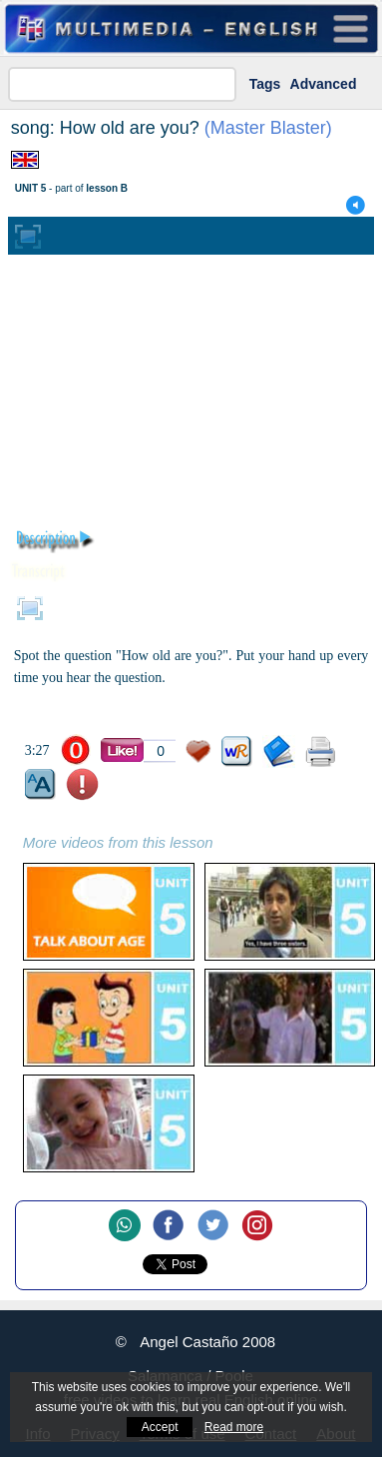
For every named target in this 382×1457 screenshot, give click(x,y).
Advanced (323, 84)
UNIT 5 (31, 188)
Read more (233, 1427)
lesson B (107, 188)
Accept (160, 1427)
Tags (265, 84)
